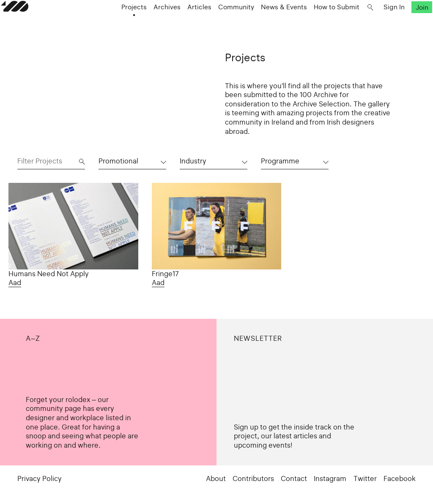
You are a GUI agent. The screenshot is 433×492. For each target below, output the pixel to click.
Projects (129, 26)
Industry (193, 161)
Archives (162, 26)
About (216, 479)
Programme (280, 161)
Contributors (253, 479)
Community (231, 26)
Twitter (365, 479)
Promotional (118, 161)
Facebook (400, 479)
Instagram (330, 479)
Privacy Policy (39, 479)
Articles (195, 26)
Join (405, 26)
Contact (294, 479)
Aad (14, 283)
